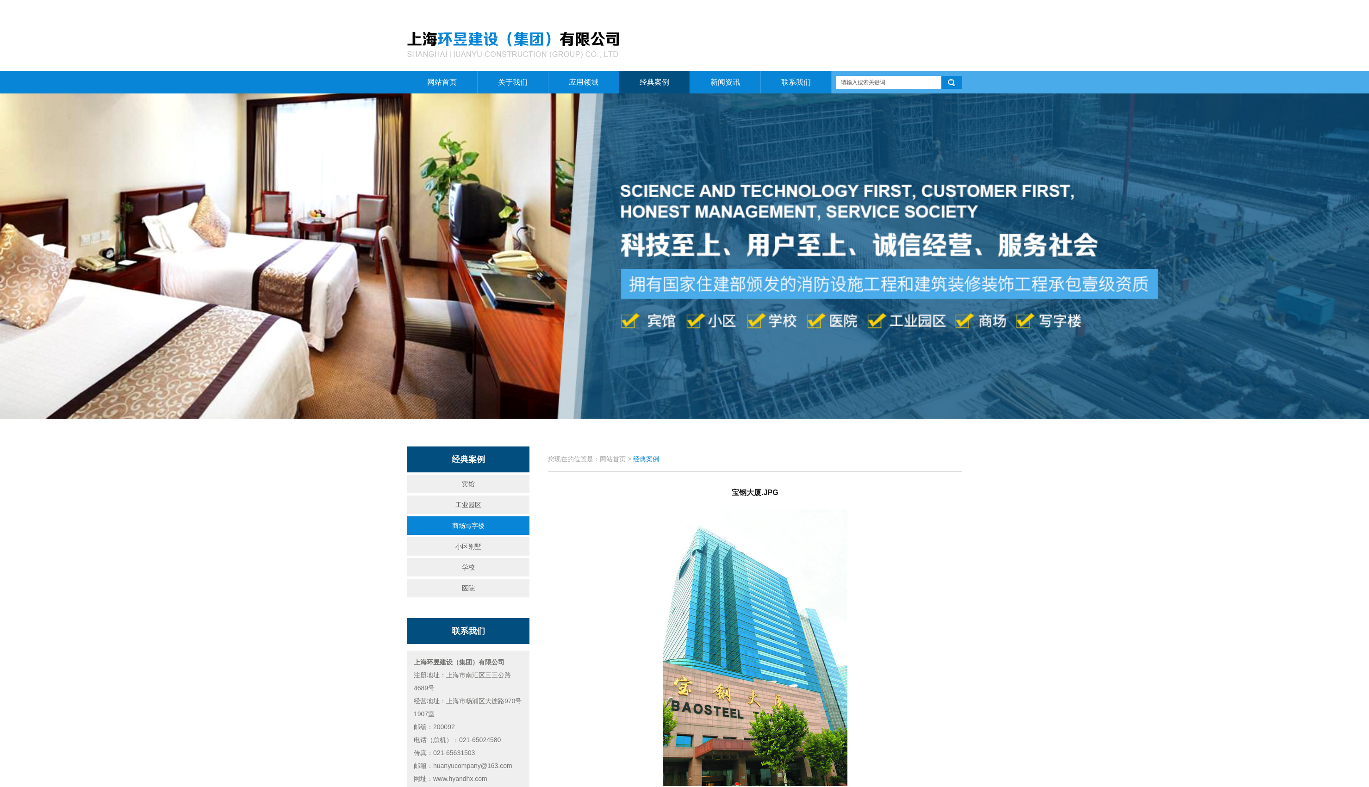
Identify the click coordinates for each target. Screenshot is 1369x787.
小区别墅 (468, 546)
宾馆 (468, 484)
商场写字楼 (468, 525)
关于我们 (919, 9)
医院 (468, 588)
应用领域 (583, 82)
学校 (468, 567)
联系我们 (951, 9)
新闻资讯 (725, 82)
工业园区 (468, 504)
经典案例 (654, 82)
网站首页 (886, 9)
